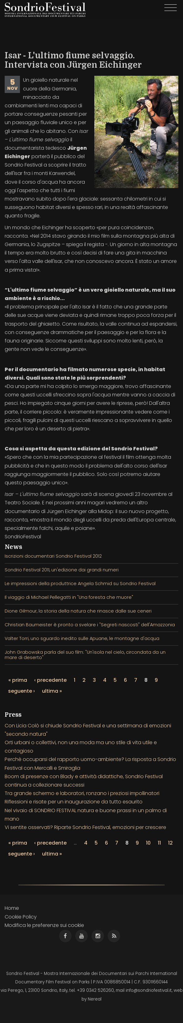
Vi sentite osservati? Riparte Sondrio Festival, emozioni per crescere (85, 827)
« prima (17, 680)
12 (170, 842)
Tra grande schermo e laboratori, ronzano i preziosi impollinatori (82, 793)
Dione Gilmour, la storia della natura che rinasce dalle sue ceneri (78, 611)
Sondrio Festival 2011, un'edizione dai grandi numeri (62, 570)
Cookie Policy (21, 916)
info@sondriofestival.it (149, 990)
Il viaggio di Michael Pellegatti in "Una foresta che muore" (69, 597)
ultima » (52, 691)
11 (159, 842)
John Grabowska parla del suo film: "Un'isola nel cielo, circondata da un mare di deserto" (85, 655)
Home (12, 908)
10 (148, 842)
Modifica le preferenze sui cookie (44, 925)
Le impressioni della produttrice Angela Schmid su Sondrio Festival (80, 583)
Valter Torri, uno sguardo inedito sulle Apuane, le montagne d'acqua (82, 638)
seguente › (21, 691)
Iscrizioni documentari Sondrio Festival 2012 (53, 556)
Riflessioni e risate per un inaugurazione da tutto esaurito (74, 801)
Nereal (94, 999)
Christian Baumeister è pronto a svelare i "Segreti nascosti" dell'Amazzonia (90, 625)
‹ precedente (50, 680)
